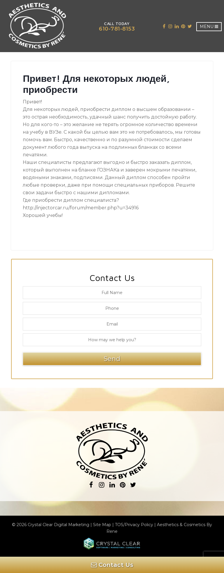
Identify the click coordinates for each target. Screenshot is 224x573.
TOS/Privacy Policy (134, 524)
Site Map (102, 524)
